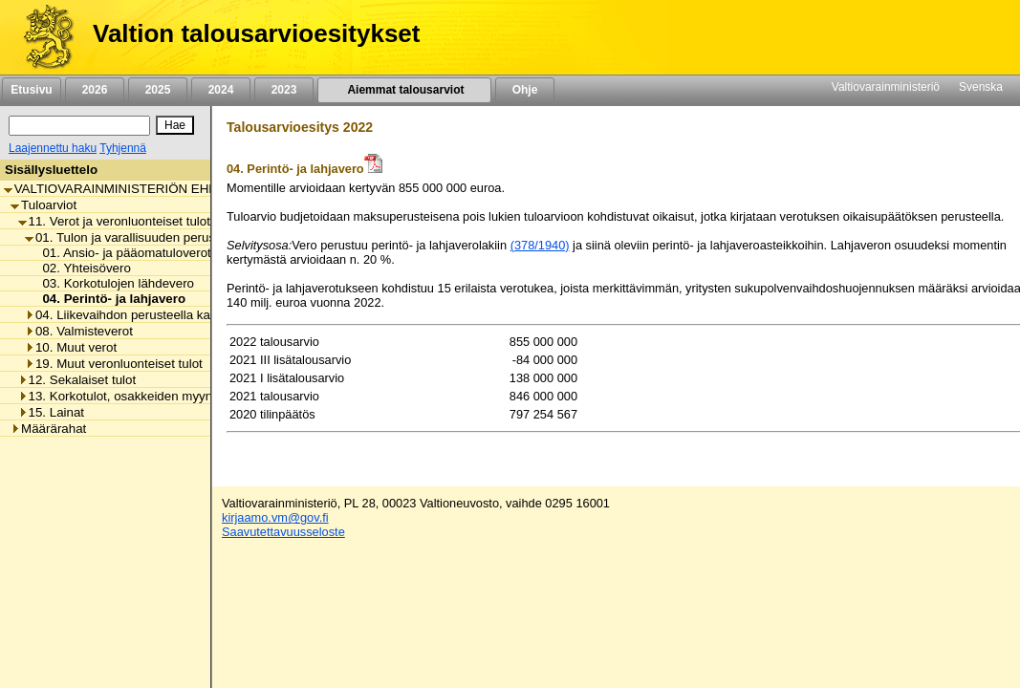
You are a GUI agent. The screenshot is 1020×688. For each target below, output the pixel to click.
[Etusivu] (41, 37)
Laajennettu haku (53, 148)
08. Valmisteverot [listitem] (79, 331)
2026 (95, 90)
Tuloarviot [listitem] (43, 205)
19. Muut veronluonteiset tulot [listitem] (114, 363)
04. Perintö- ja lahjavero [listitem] (108, 298)
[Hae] (175, 125)
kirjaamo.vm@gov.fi (275, 517)
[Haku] (79, 126)
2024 (221, 90)
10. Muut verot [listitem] (71, 347)
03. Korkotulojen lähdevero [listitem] (113, 283)
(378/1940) (540, 245)
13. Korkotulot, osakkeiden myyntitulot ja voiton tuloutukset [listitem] (188, 396)
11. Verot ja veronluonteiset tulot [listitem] (114, 221)
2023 (284, 90)
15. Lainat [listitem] (51, 412)
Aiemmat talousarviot (404, 90)
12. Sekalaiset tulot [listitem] (77, 380)
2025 (158, 90)
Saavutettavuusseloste (283, 532)
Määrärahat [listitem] (48, 428)
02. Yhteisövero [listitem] (81, 268)
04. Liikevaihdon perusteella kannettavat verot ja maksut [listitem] (189, 315)
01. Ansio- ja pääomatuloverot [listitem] (121, 253)
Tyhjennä (122, 148)
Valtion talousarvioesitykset (256, 33)
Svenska (981, 87)
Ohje (525, 90)
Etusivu (31, 90)
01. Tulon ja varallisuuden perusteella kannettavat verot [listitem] (186, 237)
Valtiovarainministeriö (886, 87)
